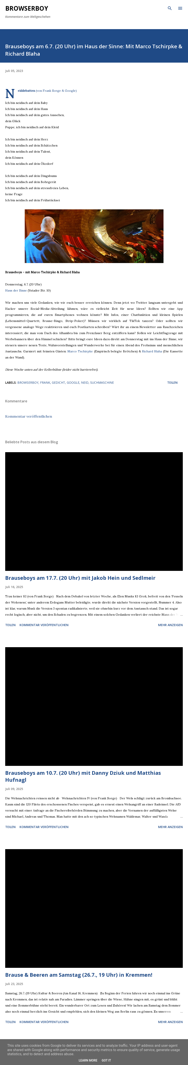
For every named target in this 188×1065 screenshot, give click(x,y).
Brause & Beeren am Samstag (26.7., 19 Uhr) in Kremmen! (78, 974)
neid (84, 382)
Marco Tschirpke (80, 351)
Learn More (88, 1060)
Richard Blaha (152, 351)
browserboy (27, 382)
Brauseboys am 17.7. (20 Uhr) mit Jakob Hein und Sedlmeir (80, 577)
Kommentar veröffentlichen (28, 416)
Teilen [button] (172, 382)
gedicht (58, 382)
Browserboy (26, 8)
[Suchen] (169, 7)
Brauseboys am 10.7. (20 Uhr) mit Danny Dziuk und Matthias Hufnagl (83, 776)
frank (45, 382)
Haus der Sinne (16, 290)
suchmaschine (102, 382)
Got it (106, 1060)
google (73, 382)
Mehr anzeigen (170, 625)
